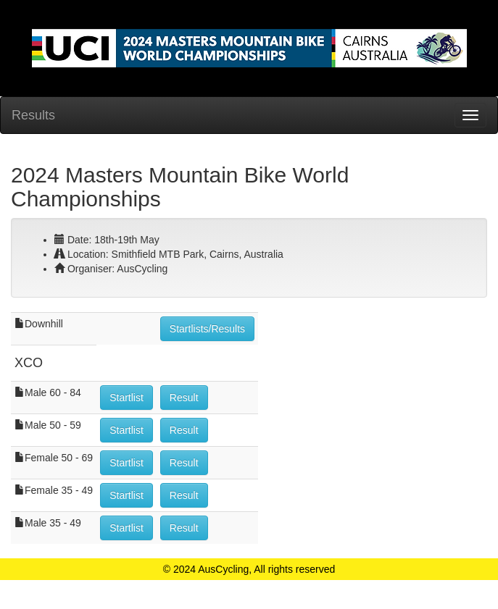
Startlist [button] (126, 397)
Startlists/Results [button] (207, 329)
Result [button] (184, 397)
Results (33, 115)
